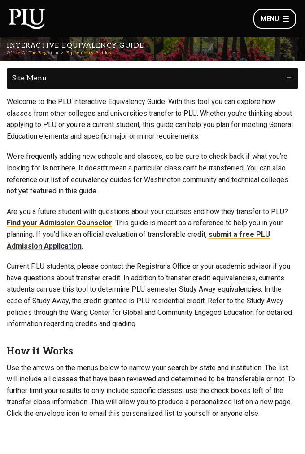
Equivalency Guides (88, 53)
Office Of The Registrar (33, 53)
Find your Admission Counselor (59, 222)
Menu (275, 18)
